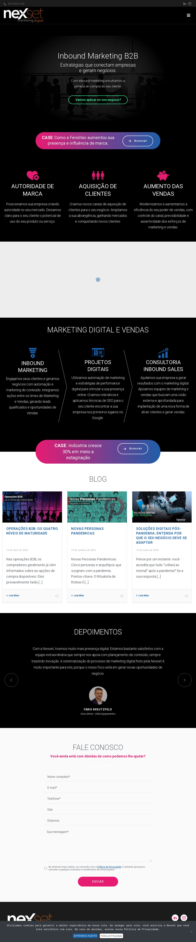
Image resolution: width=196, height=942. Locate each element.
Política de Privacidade (109, 867)
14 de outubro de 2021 (83, 550)
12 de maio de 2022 (17, 550)
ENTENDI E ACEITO (85, 935)
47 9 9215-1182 (16, 3)
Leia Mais (12, 595)
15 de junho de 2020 (147, 550)
